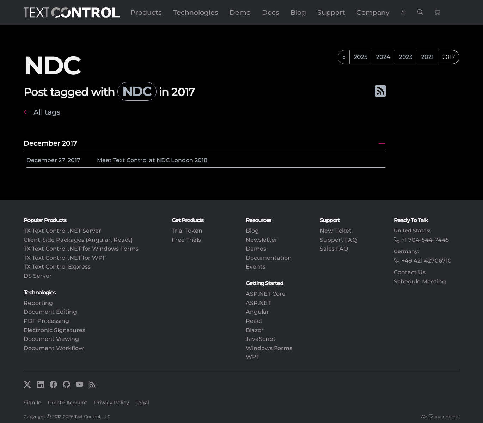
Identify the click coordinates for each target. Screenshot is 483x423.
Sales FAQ (334, 248)
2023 (405, 57)
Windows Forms (269, 348)
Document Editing (50, 311)
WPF (253, 357)
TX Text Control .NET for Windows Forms (81, 248)
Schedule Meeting (420, 281)
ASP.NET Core (266, 293)
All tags (46, 112)
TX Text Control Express (57, 266)
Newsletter (261, 240)
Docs (270, 12)
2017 (74, 160)
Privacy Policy (111, 402)
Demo (240, 12)
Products (146, 12)
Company (373, 12)
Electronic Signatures (54, 330)
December (41, 160)
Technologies (195, 12)
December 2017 (50, 143)
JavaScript (261, 339)
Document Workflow (54, 348)
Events (255, 266)
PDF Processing (46, 321)
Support (331, 12)
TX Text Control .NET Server (62, 230)
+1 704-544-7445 (425, 240)
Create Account (67, 402)
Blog (298, 12)
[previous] (344, 57)
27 (62, 160)
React (254, 321)
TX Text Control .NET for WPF (65, 258)
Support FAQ (338, 240)
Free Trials (186, 240)
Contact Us (410, 272)
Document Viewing (51, 339)
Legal (142, 402)
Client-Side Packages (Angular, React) (78, 240)
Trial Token (187, 230)
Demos (256, 248)
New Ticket (335, 230)
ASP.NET (258, 303)
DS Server (38, 275)
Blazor (255, 330)
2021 (427, 57)
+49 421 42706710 (427, 260)
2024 (383, 57)
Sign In (33, 402)
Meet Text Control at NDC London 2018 (152, 160)
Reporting (38, 303)
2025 (360, 57)
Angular (257, 311)
